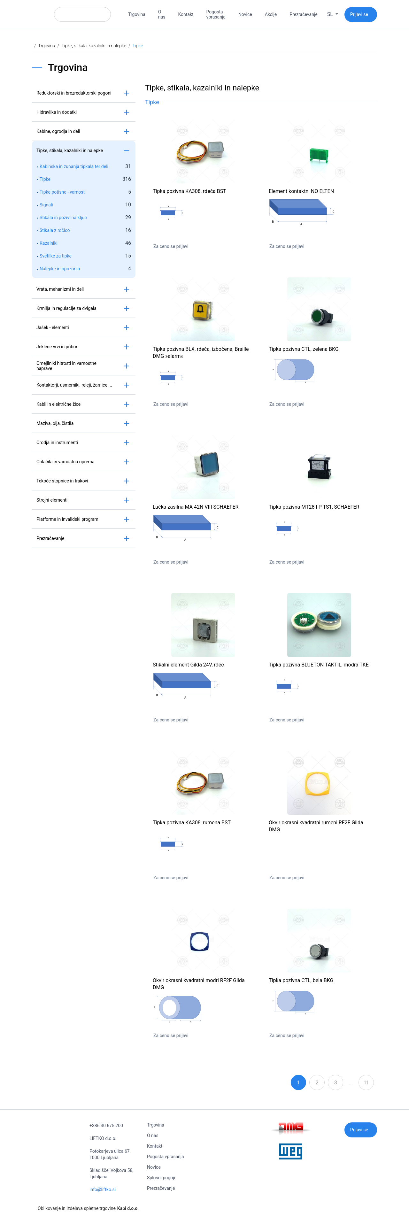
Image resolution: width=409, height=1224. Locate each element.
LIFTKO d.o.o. (102, 1138)
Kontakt (185, 14)
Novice (245, 14)
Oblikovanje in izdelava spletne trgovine (85, 1208)
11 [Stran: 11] (366, 1083)
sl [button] (330, 14)
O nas (162, 14)
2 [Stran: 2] (317, 1083)
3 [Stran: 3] (335, 1083)
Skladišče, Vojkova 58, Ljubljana (111, 1173)
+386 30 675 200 (106, 1125)
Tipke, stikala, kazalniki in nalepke (93, 45)
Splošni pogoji (161, 1177)
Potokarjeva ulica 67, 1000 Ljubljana (110, 1154)
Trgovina (136, 14)
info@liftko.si (102, 1189)
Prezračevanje (303, 14)
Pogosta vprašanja (216, 14)
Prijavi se (359, 14)
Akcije (271, 14)
